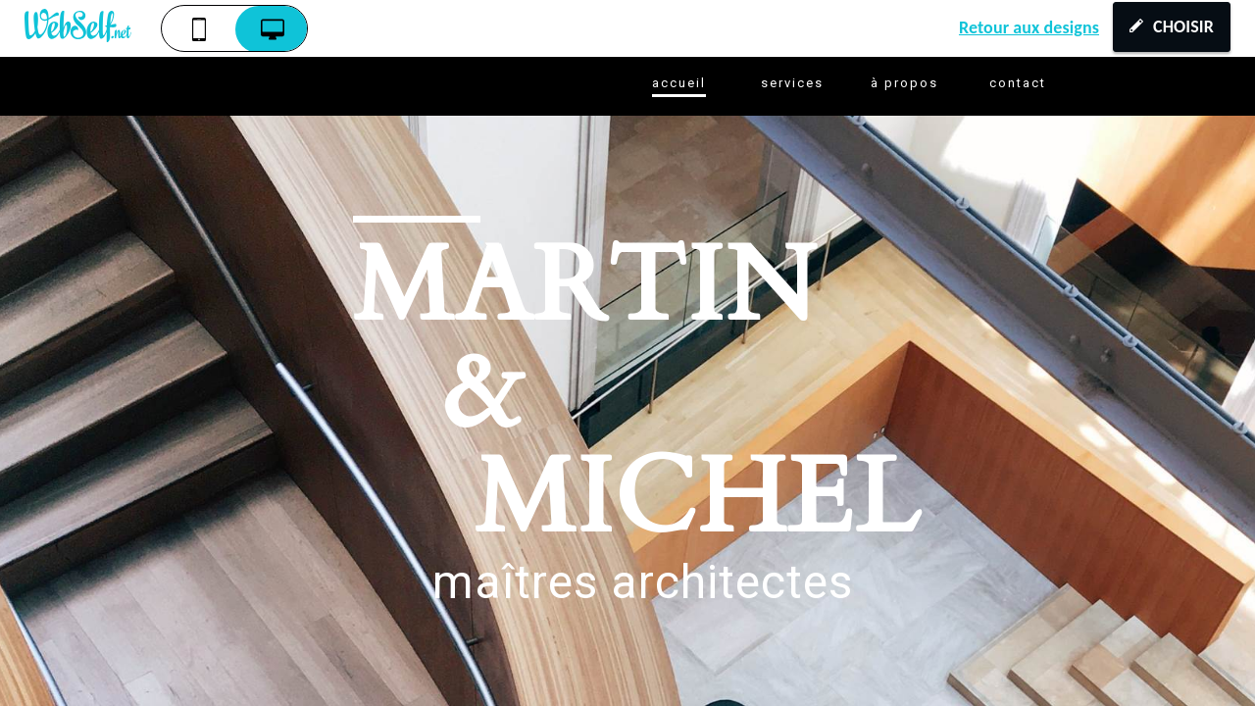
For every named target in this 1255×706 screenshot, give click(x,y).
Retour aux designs (1029, 27)
